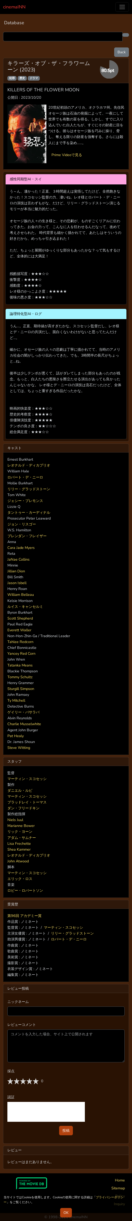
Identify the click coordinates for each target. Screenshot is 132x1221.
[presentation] (46, 1112)
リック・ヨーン (19, 831)
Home (120, 1180)
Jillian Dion (16, 571)
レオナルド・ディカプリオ (28, 465)
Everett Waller (19, 630)
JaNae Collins (18, 559)
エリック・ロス (19, 878)
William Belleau (20, 594)
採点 (11, 1071)
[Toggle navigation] (122, 7)
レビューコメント (21, 1024)
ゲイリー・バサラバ (23, 712)
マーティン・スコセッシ (27, 778)
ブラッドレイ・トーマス (27, 802)
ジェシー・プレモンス (25, 500)
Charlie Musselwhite (24, 723)
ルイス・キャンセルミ (25, 606)
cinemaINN (14, 7)
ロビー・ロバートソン (25, 890)
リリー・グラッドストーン (28, 489)
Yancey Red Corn (21, 653)
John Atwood (18, 861)
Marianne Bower (21, 825)
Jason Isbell (17, 582)
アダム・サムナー (21, 837)
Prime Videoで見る (66, 154)
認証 (11, 1097)
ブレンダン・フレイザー (27, 535)
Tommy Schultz (20, 676)
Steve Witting (18, 747)
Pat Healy (15, 735)
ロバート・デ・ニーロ (25, 477)
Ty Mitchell (16, 700)
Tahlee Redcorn (20, 641)
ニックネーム (18, 1001)
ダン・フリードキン (23, 808)
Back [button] (121, 52)
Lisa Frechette (19, 843)
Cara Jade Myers (21, 547)
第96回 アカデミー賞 (24, 915)
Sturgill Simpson (20, 688)
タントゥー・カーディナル (28, 512)
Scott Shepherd (20, 618)
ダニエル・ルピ (19, 790)
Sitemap (118, 1188)
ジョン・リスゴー (21, 524)
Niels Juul (15, 819)
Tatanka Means (20, 665)
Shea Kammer (19, 849)
